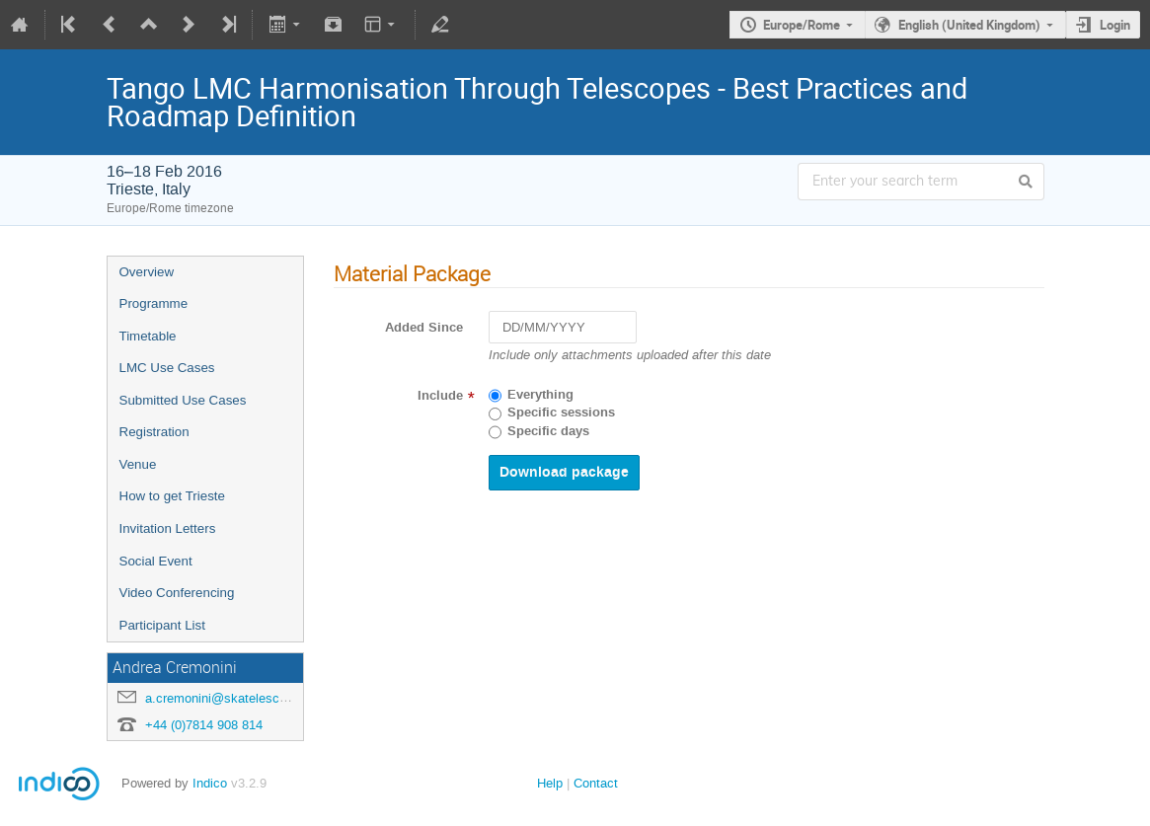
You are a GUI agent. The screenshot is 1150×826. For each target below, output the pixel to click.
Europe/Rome (801, 25)
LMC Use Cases (167, 367)
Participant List (162, 625)
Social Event (155, 561)
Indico (209, 783)
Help (550, 783)
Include (440, 396)
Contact (596, 783)
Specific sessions (561, 412)
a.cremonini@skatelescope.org (233, 698)
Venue (138, 464)
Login (1115, 25)
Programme (154, 303)
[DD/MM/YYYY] (563, 327)
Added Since (424, 328)
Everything (540, 395)
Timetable (148, 336)
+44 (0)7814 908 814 (204, 724)
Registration (154, 431)
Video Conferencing (177, 592)
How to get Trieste (172, 495)
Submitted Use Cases (183, 400)
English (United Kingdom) (969, 25)
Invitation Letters (167, 528)
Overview (147, 271)
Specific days (548, 431)
